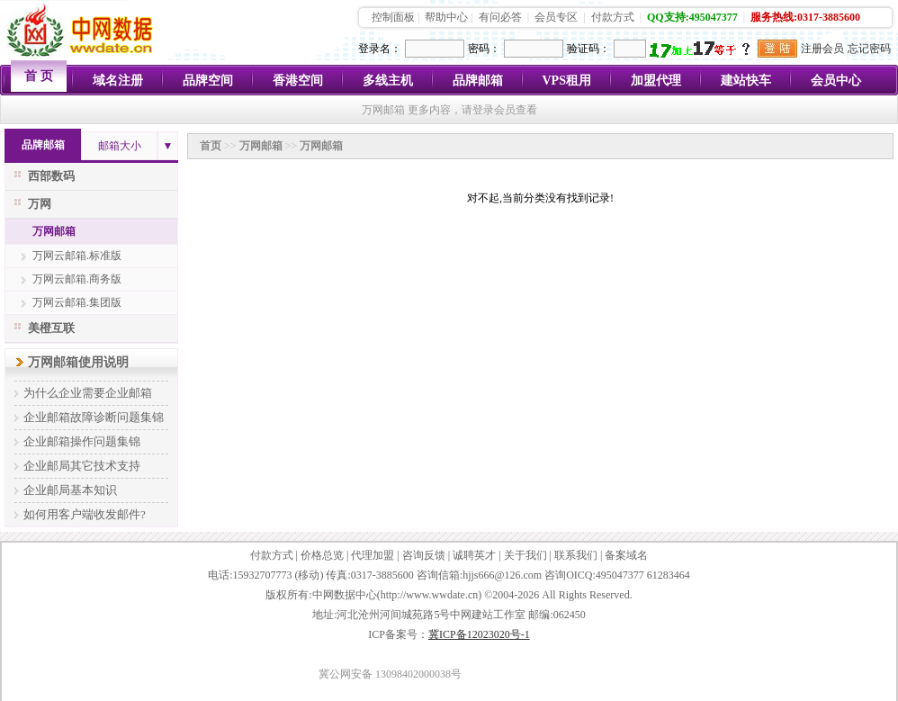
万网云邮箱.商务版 (76, 279)
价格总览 (322, 555)
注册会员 (822, 48)
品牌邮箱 (478, 80)
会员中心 (836, 80)
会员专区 (556, 17)
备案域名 (626, 555)
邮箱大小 (119, 145)
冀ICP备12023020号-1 (479, 634)
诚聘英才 (474, 555)
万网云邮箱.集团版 (76, 302)
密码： (484, 48)
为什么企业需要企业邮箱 (87, 393)
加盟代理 (656, 80)
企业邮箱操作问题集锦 (81, 441)
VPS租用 (567, 80)
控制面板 (393, 17)
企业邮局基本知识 (70, 490)
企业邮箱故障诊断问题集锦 (93, 417)
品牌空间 (208, 80)
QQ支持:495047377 (692, 17)
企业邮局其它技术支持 (81, 465)
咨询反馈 (423, 555)
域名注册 (118, 80)
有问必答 (500, 17)
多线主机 (388, 80)
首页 (210, 145)
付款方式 (612, 17)
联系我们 (575, 555)
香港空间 (298, 80)
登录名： (379, 48)
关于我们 (525, 555)
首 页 (38, 76)
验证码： (588, 48)
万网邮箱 (54, 231)
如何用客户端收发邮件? (84, 514)
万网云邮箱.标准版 (76, 255)
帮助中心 (446, 17)
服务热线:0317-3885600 (805, 17)
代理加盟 (372, 555)
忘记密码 (869, 48)
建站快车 (746, 80)
